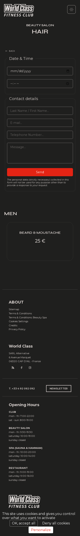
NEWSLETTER (59, 388)
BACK (12, 51)
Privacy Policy (17, 329)
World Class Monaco (19, 10)
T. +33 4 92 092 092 (22, 388)
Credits (13, 325)
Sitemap (14, 309)
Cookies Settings (18, 321)
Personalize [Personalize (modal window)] (41, 530)
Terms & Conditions (20, 313)
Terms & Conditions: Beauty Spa (28, 317)
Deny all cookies (56, 523)
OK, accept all (23, 523)
